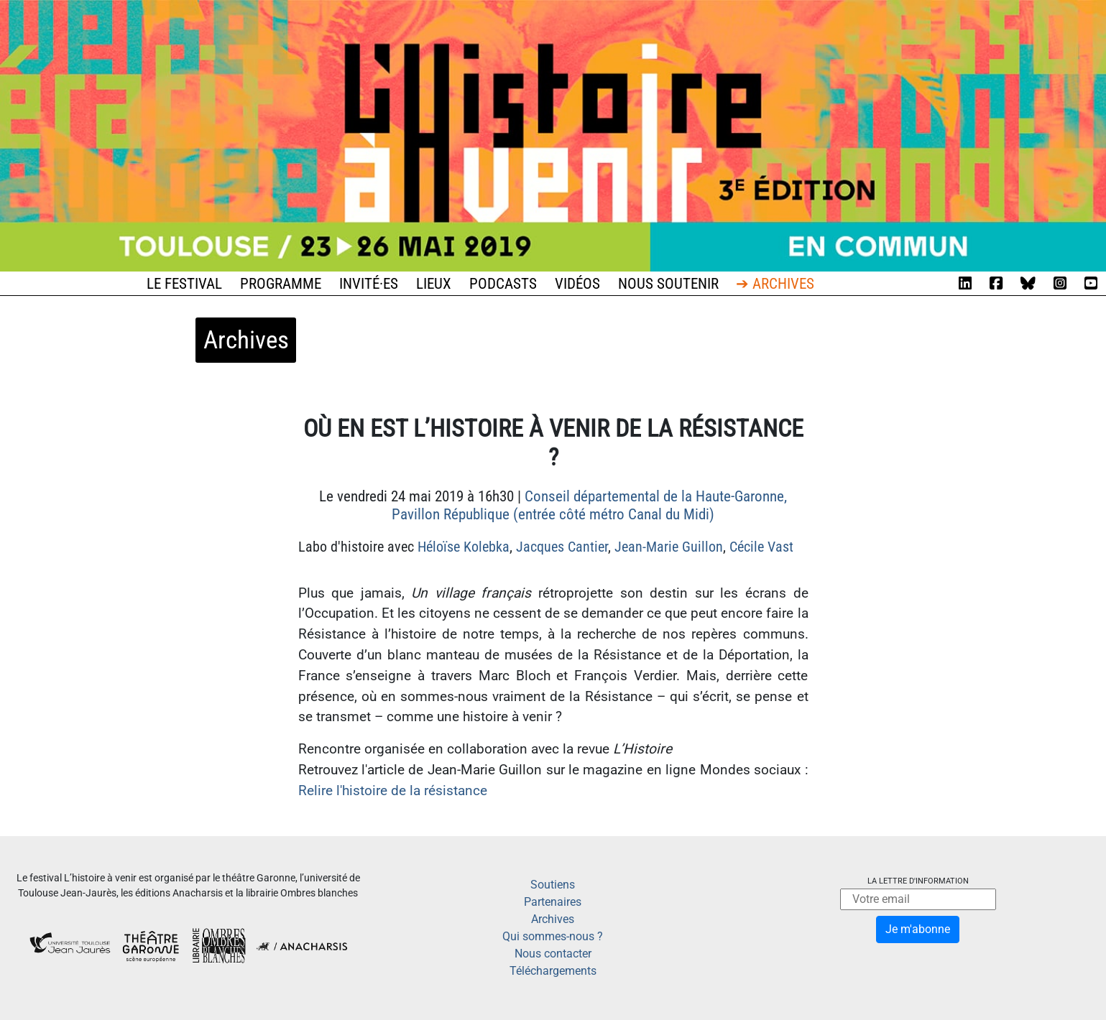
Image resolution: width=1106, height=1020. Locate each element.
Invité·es (368, 283)
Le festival (184, 283)
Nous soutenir (668, 283)
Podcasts (503, 283)
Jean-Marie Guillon (668, 546)
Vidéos (577, 283)
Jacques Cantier (562, 546)
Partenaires (552, 902)
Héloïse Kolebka (464, 546)
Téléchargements (553, 971)
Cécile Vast (761, 546)
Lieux (433, 283)
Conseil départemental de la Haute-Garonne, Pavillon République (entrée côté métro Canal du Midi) (589, 505)
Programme (280, 283)
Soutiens (552, 884)
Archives (552, 919)
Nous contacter (553, 953)
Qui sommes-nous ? (552, 936)
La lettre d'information (918, 881)
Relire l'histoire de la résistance (392, 790)
